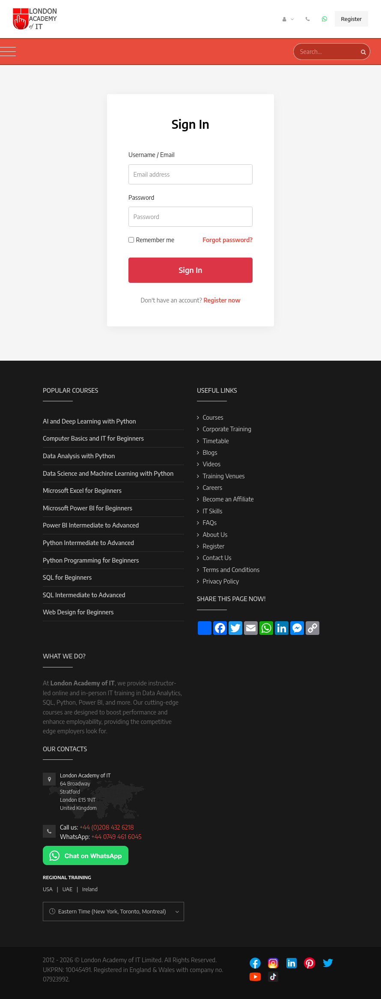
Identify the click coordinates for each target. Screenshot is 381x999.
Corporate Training (226, 429)
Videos (211, 464)
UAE (67, 889)
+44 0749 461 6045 (116, 836)
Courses (212, 417)
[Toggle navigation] (8, 52)
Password (141, 197)
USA (48, 889)
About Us (214, 534)
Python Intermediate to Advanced (88, 542)
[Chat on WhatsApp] (85, 855)
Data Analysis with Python (79, 455)
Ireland (90, 889)
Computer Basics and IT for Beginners (93, 438)
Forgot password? (227, 239)
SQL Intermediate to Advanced (84, 595)
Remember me (155, 239)
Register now (221, 300)
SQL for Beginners (67, 577)
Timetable (215, 441)
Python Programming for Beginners (91, 560)
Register (351, 18)
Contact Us (216, 557)
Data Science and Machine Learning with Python (108, 473)
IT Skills (212, 511)
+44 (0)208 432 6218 (107, 827)
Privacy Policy (220, 581)
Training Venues (223, 476)
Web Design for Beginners (78, 612)
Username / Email (151, 154)
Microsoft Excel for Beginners (82, 490)
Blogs (209, 452)
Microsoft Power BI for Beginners (87, 508)
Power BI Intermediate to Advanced (91, 525)
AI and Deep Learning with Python (89, 421)
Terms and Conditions (230, 569)
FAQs (209, 522)
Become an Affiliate (227, 499)
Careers (212, 487)
